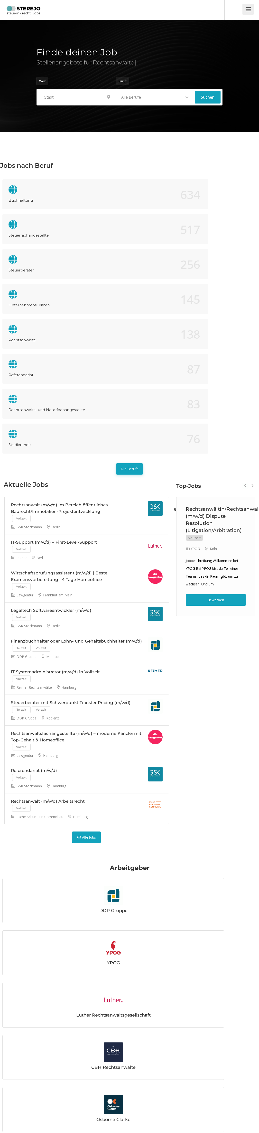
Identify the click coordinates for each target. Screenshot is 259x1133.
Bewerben (216, 431)
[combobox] (155, 97)
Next (252, 317)
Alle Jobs (86, 707)
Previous (245, 317)
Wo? (42, 81)
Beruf (123, 81)
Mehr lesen (27, 1075)
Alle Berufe (129, 300)
